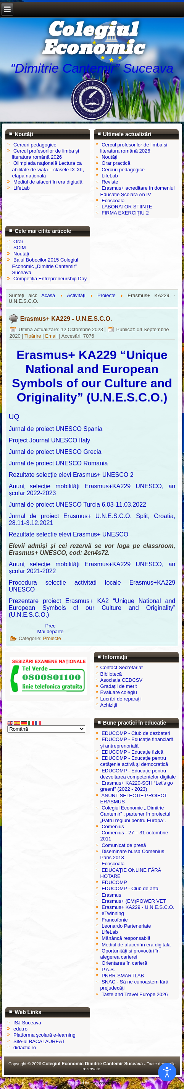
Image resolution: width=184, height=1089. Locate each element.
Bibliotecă (111, 674)
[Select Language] (46, 729)
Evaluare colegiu (118, 692)
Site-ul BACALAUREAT (39, 1041)
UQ (14, 417)
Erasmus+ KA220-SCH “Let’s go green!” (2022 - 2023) (136, 786)
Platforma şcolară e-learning (44, 1035)
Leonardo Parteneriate (126, 926)
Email (52, 336)
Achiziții (108, 705)
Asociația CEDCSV (121, 680)
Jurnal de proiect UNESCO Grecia (55, 452)
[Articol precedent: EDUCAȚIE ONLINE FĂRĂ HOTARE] (50, 626)
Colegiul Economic (92, 39)
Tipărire (33, 336)
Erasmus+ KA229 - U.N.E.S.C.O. (66, 318)
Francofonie (115, 920)
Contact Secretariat (121, 667)
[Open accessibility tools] (167, 1072)
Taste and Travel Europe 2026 (135, 994)
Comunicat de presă (124, 845)
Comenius (113, 826)
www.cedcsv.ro (102, 1083)
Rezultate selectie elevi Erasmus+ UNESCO (68, 534)
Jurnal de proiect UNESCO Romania (58, 463)
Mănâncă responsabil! (126, 938)
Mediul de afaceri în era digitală (136, 945)
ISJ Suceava (27, 1023)
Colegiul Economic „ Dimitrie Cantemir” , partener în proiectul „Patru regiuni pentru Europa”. (135, 814)
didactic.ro (24, 1047)
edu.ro (20, 1029)
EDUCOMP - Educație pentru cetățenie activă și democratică (134, 761)
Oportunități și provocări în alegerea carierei (130, 954)
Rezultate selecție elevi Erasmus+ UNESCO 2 (71, 474)
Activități (76, 295)
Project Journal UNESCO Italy (49, 440)
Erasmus (111, 895)
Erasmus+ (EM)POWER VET (134, 901)
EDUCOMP (114, 882)
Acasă (48, 295)
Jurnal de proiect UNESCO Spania (55, 429)
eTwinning (113, 913)
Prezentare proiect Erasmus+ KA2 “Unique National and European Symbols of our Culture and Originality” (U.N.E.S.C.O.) (92, 608)
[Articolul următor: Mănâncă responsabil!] (50, 631)
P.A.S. (108, 969)
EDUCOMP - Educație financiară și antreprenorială (137, 742)
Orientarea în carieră (124, 963)
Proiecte (106, 295)
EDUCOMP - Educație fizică (132, 752)
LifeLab (110, 932)
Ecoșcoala (113, 863)
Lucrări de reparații (121, 699)
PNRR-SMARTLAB (123, 975)
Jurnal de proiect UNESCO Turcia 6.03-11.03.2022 (77, 504)
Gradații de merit (118, 686)
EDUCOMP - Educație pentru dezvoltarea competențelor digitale (138, 774)
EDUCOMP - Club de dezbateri (136, 733)
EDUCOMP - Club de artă (130, 888)
